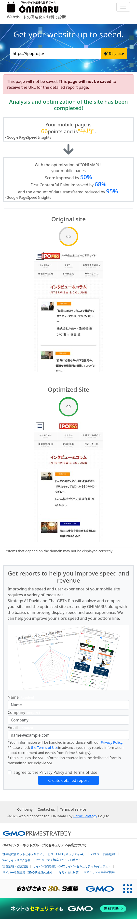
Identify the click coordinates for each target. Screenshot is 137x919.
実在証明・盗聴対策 (15, 866)
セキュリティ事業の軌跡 (99, 872)
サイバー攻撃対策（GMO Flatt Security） (28, 872)
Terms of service (73, 809)
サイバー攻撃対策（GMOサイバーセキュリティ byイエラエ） (72, 866)
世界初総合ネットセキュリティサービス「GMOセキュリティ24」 (44, 854)
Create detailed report (68, 780)
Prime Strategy (85, 816)
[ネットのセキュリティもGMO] (69, 908)
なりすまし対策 (69, 872)
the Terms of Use (44, 747)
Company (25, 712)
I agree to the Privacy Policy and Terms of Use (55, 772)
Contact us (46, 809)
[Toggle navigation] (123, 7)
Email (21, 728)
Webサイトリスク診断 (16, 860)
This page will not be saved (85, 81)
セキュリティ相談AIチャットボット (58, 860)
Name (22, 697)
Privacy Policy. (112, 742)
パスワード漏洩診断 (103, 854)
